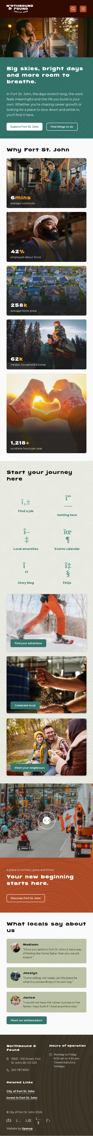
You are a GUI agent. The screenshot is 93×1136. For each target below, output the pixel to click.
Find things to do (62, 126)
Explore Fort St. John (24, 126)
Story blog (26, 583)
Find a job (25, 511)
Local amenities (25, 549)
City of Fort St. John (21, 1091)
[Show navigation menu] (83, 9)
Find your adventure (28, 643)
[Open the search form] (73, 9)
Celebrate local (25, 705)
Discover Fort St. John (26, 898)
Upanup (27, 1128)
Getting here (67, 515)
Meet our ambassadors (26, 1020)
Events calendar (67, 549)
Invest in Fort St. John (22, 1097)
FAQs (67, 583)
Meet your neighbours (30, 767)
